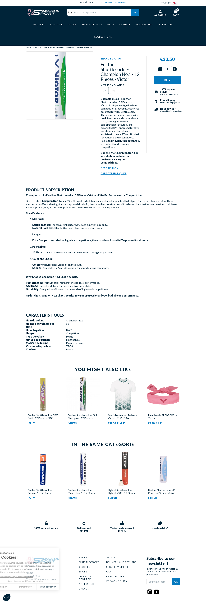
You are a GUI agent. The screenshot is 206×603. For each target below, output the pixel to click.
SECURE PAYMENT (117, 567)
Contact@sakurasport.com (41, 578)
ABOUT (110, 557)
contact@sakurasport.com (115, 2)
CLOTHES (84, 567)
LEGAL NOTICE (115, 576)
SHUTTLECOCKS (89, 562)
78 (114, 90)
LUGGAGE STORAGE (85, 578)
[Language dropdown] (176, 3)
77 (104, 90)
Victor (117, 58)
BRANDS (84, 588)
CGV (109, 571)
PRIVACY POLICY (117, 581)
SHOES (83, 571)
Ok (135, 12)
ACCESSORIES (87, 584)
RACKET (84, 557)
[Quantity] (167, 69)
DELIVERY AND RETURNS (121, 562)
